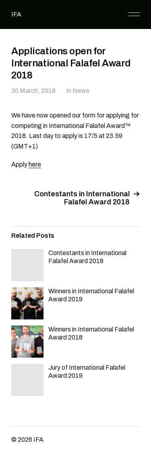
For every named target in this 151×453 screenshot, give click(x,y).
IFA (16, 14)
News (80, 90)
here (35, 164)
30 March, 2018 (33, 90)
